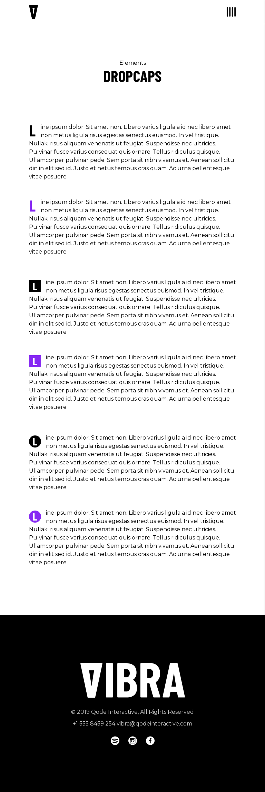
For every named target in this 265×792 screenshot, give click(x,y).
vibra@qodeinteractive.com (154, 723)
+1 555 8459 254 (94, 723)
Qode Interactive (114, 712)
